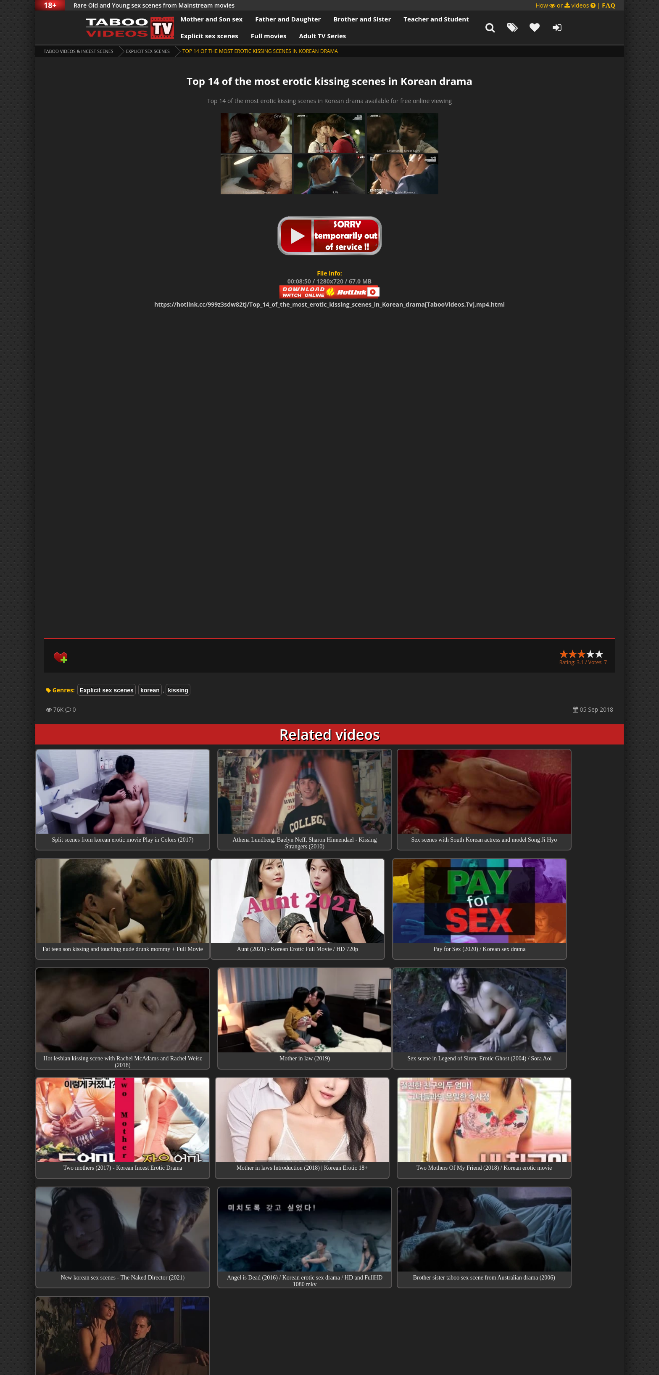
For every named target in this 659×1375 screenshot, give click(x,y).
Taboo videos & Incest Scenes (83, 51)
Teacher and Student (402, 19)
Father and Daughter (254, 19)
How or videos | (575, 5)
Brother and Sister (328, 19)
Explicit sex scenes (176, 36)
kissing (178, 690)
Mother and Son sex (178, 19)
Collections (329, 1258)
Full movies (235, 36)
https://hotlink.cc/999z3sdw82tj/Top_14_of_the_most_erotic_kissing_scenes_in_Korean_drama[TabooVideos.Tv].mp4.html (329, 304)
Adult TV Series (288, 36)
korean (150, 690)
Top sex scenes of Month (329, 1234)
